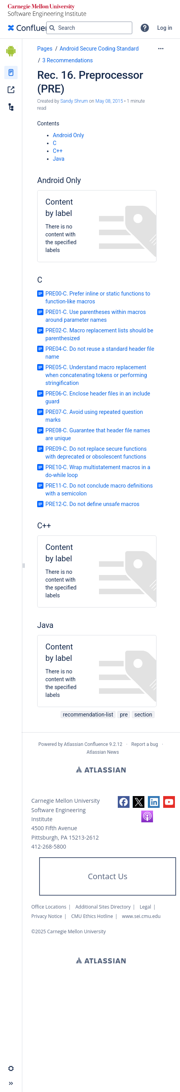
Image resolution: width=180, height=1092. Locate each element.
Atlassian (101, 769)
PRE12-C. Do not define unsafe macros (92, 504)
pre (124, 714)
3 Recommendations (67, 60)
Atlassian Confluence (86, 744)
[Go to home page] (33, 28)
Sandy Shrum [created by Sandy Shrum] (74, 101)
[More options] (160, 48)
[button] (144, 28)
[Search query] (89, 28)
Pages (44, 48)
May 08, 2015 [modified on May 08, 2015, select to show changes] (109, 101)
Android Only (68, 135)
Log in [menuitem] (164, 28)
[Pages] (11, 72)
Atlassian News (102, 752)
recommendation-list (88, 714)
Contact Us (107, 876)
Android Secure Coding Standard (99, 48)
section (143, 714)
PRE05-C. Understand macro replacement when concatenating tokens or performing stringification (96, 375)
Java (59, 159)
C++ (58, 151)
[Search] (52, 28)
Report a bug (144, 744)
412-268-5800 (48, 846)
